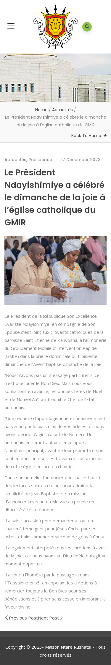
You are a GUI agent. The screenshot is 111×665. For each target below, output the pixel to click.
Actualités (62, 110)
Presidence (40, 160)
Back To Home (86, 136)
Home (41, 110)
